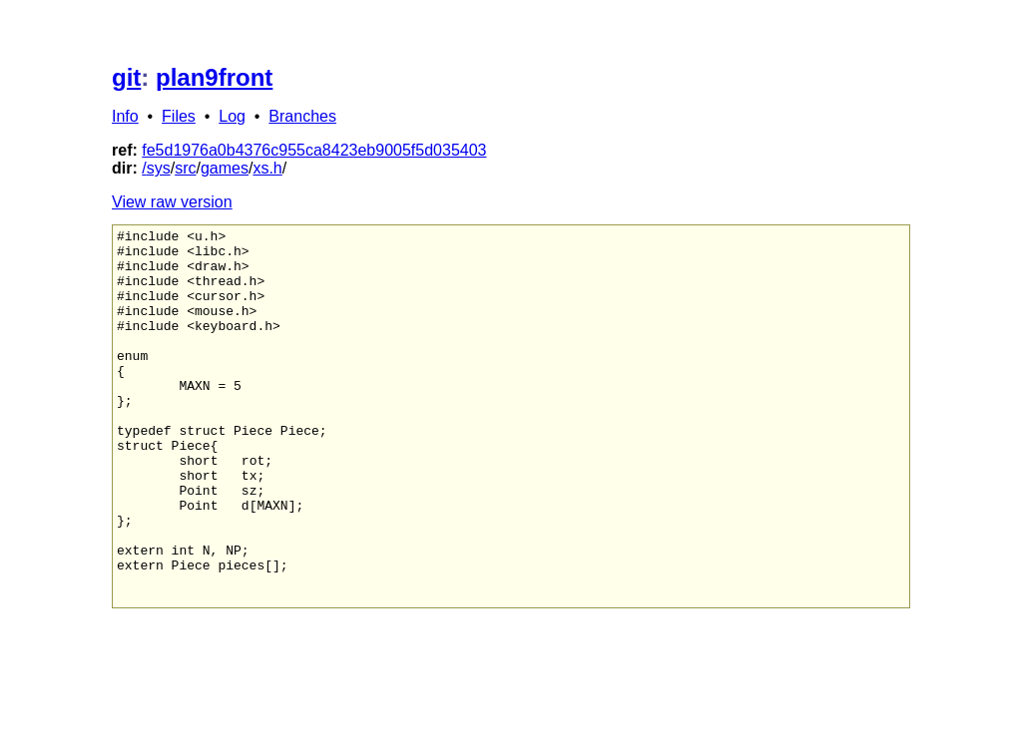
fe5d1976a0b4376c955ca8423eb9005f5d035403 (314, 150)
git (126, 77)
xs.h (267, 168)
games (225, 168)
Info (125, 116)
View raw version (172, 201)
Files (179, 116)
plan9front (214, 77)
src (185, 168)
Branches (302, 116)
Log (232, 116)
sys (159, 168)
